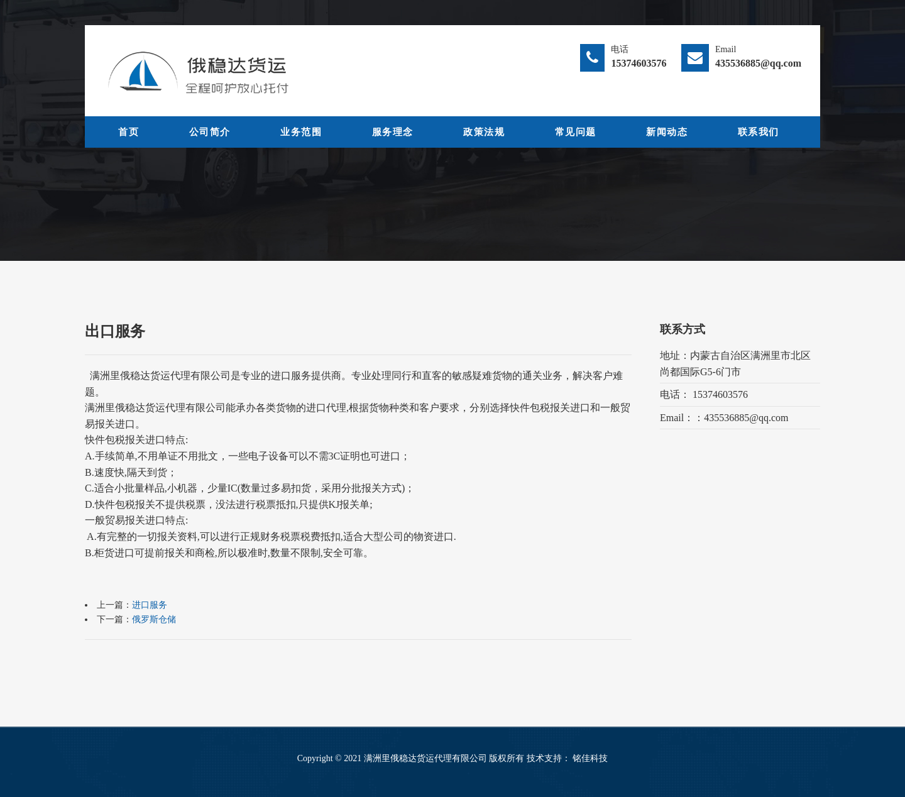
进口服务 (149, 605)
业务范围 (301, 132)
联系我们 (758, 132)
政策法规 (484, 132)
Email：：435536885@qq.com (724, 417)
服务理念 (393, 132)
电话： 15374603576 (704, 394)
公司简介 (210, 132)
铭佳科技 (590, 758)
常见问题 (575, 132)
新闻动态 (667, 132)
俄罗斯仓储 (154, 619)
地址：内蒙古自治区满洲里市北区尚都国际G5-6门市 (735, 363)
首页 (128, 132)
